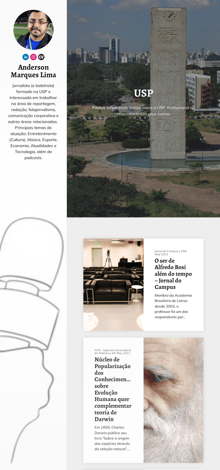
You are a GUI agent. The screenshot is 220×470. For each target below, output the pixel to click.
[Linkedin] (25, 58)
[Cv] (41, 58)
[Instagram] (33, 58)
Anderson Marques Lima (33, 71)
